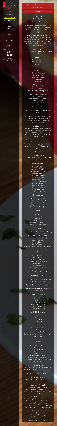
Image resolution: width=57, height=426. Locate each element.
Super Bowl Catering (46, 4)
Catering (9, 32)
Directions (9, 40)
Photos (9, 37)
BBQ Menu (27, 4)
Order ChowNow (9, 17)
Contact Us (9, 43)
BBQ (9, 34)
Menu (9, 26)
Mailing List (9, 46)
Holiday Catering (35, 4)
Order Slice (9, 15)
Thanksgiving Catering (37, 7)
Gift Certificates (9, 20)
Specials (9, 29)
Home (9, 23)
